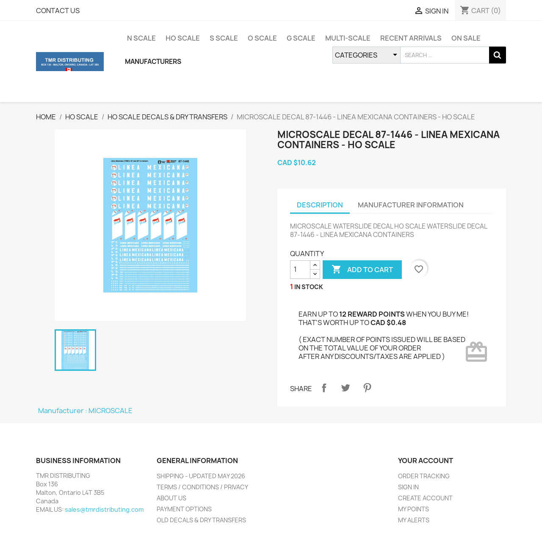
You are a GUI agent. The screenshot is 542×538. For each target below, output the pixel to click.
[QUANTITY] (300, 269)
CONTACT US (58, 10)
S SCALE (224, 38)
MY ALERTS (413, 520)
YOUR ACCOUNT (425, 460)
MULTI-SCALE (348, 38)
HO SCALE (183, 38)
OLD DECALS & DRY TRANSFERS (201, 520)
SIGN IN (408, 487)
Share (323, 387)
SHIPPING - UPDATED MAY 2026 (201, 476)
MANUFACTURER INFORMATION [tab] (411, 205)
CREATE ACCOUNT (425, 498)
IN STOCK (308, 287)
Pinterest (367, 387)
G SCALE (301, 38)
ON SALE (466, 38)
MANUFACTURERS (153, 61)
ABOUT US (171, 498)
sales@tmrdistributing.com (104, 509)
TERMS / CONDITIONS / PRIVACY (202, 487)
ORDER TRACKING (424, 476)
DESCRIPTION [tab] (320, 205)
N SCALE (141, 38)
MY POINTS (413, 509)
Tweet (345, 387)
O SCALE (262, 38)
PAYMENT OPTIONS (184, 509)
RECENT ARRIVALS (411, 38)
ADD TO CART (362, 269)
